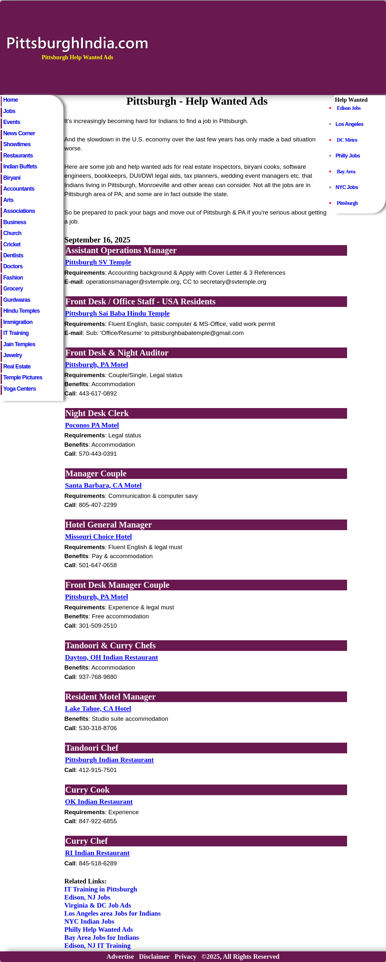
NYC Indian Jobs (89, 921)
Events (11, 122)
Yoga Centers (19, 389)
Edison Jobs (349, 108)
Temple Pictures (22, 377)
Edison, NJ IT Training (97, 945)
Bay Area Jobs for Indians (101, 937)
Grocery (13, 288)
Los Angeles (349, 124)
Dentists (13, 255)
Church (12, 233)
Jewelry (12, 355)
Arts (8, 200)
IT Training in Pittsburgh (100, 889)
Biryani (11, 178)
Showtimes (17, 144)
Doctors (13, 266)
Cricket (11, 244)
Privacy (186, 956)
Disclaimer (154, 956)
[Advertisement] (286, 47)
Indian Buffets (20, 166)
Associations (19, 211)
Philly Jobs (347, 155)
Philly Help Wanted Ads (98, 929)
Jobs (9, 111)
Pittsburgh (347, 203)
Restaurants (18, 155)
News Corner (19, 133)
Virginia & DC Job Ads (97, 905)
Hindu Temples (21, 311)
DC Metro (347, 140)
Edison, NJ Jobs (87, 897)
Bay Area (346, 171)
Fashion (13, 277)
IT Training (16, 333)
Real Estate (17, 366)
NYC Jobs (346, 187)
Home (10, 100)
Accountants (18, 189)
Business (14, 222)
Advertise (120, 956)
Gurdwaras (16, 300)
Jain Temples (19, 344)
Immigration (17, 322)
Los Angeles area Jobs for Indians (112, 913)
